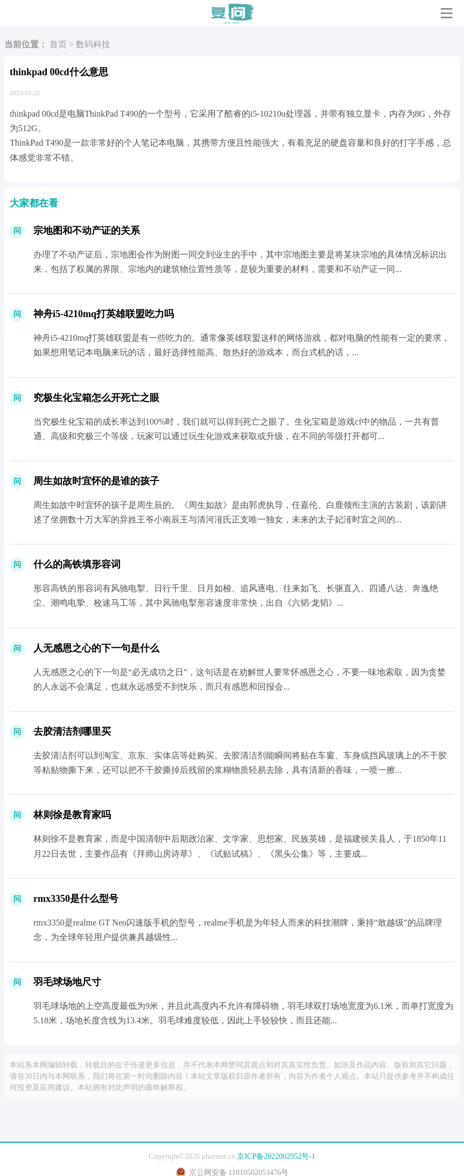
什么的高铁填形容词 (77, 564)
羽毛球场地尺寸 (67, 982)
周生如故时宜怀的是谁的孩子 (96, 481)
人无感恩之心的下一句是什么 (96, 648)
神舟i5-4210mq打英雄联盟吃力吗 (103, 314)
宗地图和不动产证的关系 (86, 230)
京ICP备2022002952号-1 (276, 1156)
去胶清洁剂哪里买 (72, 731)
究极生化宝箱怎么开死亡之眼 (96, 397)
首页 (58, 44)
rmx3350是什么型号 (75, 898)
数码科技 (93, 44)
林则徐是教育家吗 (72, 814)
